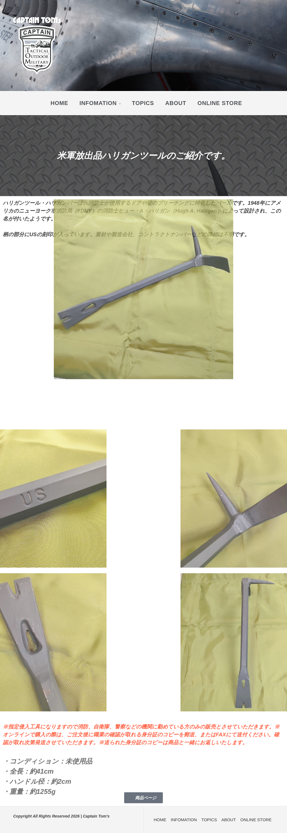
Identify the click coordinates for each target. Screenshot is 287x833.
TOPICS (143, 103)
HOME (59, 103)
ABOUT (175, 103)
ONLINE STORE (220, 103)
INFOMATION (100, 103)
